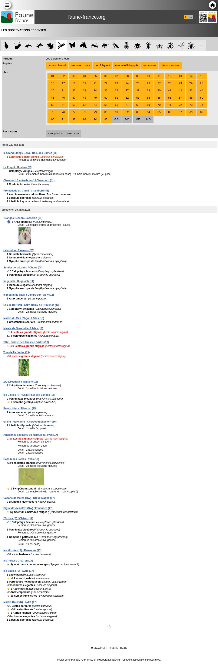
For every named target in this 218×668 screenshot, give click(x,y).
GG (116, 119)
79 (95, 112)
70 (159, 104)
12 (169, 76)
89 (201, 112)
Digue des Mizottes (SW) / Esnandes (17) (28, 508)
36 (116, 90)
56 (169, 97)
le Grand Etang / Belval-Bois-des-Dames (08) (30, 153)
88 (190, 112)
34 (95, 90)
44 (201, 90)
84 (148, 112)
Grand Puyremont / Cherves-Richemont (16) (29, 421)
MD (127, 119)
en (190, 17)
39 (148, 90)
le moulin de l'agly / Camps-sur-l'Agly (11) (28, 294)
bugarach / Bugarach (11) (18, 281)
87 (180, 112)
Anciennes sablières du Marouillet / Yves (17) (30, 434)
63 (84, 104)
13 (180, 76)
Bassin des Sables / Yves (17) (21, 459)
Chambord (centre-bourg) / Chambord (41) (28, 180)
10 (148, 76)
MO (148, 119)
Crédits (123, 648)
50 (105, 97)
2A (191, 83)
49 (95, 97)
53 (137, 97)
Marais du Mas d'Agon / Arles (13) (23, 318)
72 (180, 104)
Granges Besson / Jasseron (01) (22, 218)
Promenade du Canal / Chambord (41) (26, 190)
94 (95, 119)
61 (63, 104)
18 (73, 83)
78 (84, 112)
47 (73, 97)
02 (63, 76)
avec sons (73, 133)
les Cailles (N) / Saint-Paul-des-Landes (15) (29, 394)
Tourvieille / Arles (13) (16, 352)
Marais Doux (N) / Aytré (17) (20, 602)
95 (105, 119)
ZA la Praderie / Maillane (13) (20, 381)
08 (127, 76)
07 (116, 76)
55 (159, 97)
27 (159, 83)
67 (127, 104)
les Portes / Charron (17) (18, 560)
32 (73, 90)
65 (105, 104)
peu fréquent (102, 65)
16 (52, 83)
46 (63, 97)
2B (201, 83)
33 (84, 90)
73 (190, 104)
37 (127, 90)
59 (201, 97)
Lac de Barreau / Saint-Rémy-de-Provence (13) (31, 305)
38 (137, 90)
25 (137, 83)
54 (148, 97)
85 (159, 112)
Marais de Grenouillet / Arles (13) (23, 328)
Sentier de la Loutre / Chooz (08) (22, 267)
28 (169, 83)
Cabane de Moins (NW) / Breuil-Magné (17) (29, 497)
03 (73, 76)
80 (105, 112)
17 (63, 83)
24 (127, 83)
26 (148, 83)
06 (105, 76)
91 (63, 119)
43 (190, 90)
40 (159, 90)
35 (105, 90)
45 (52, 97)
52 (127, 97)
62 (73, 104)
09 (137, 76)
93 (84, 119)
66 (116, 104)
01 (52, 76)
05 (95, 76)
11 (159, 76)
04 (84, 76)
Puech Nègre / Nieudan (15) (19, 408)
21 (95, 83)
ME (138, 119)
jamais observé (57, 65)
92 (73, 119)
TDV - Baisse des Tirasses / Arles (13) (26, 342)
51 (116, 97)
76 (63, 112)
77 (73, 112)
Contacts (113, 648)
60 (52, 104)
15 (201, 76)
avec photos (55, 133)
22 (105, 83)
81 (116, 112)
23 (116, 83)
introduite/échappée (126, 65)
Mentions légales (99, 648)
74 (201, 104)
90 (52, 119)
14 (190, 76)
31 (63, 90)
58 (190, 97)
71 (169, 104)
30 (52, 90)
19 (84, 83)
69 (148, 104)
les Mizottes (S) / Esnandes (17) (22, 550)
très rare (76, 65)
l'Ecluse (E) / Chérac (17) (18, 518)
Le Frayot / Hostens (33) (17, 167)
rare (87, 65)
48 (84, 97)
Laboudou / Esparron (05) (18, 250)
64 (95, 104)
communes (149, 65)
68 (137, 104)
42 (180, 90)
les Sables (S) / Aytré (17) (18, 570)
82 (127, 112)
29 (180, 83)
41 (169, 90)
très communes (170, 65)
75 (52, 112)
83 (137, 112)
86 (169, 112)
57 (180, 97)
